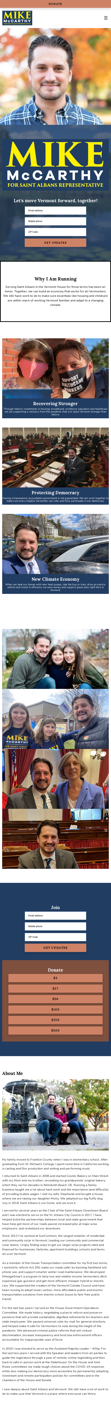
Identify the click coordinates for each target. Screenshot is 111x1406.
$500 (55, 1030)
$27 (55, 988)
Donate (55, 4)
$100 (55, 1009)
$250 (55, 1020)
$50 (55, 999)
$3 (55, 978)
